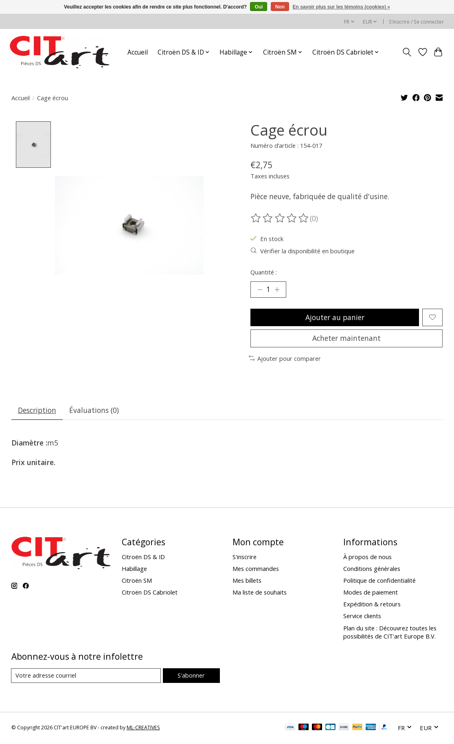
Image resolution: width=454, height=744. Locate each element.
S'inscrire (244, 557)
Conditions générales (371, 569)
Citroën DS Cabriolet (150, 593)
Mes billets (246, 581)
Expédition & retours (372, 605)
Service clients (362, 617)
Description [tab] (37, 411)
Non (280, 7)
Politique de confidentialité (379, 581)
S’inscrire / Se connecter (416, 21)
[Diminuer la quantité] (259, 289)
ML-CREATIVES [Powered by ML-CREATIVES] (143, 728)
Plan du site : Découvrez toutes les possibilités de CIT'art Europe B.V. (389, 633)
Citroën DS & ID (143, 557)
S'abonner (191, 676)
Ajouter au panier (334, 317)
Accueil (137, 52)
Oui (258, 7)
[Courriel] (86, 676)
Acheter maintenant (346, 339)
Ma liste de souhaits (259, 593)
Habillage (134, 569)
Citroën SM (137, 581)
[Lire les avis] (280, 218)
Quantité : (263, 272)
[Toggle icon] (406, 52)
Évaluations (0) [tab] (94, 411)
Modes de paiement (370, 593)
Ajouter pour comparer (285, 359)
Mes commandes (255, 569)
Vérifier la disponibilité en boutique (302, 251)
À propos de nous (367, 557)
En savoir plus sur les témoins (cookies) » (341, 7)
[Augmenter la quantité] (277, 289)
